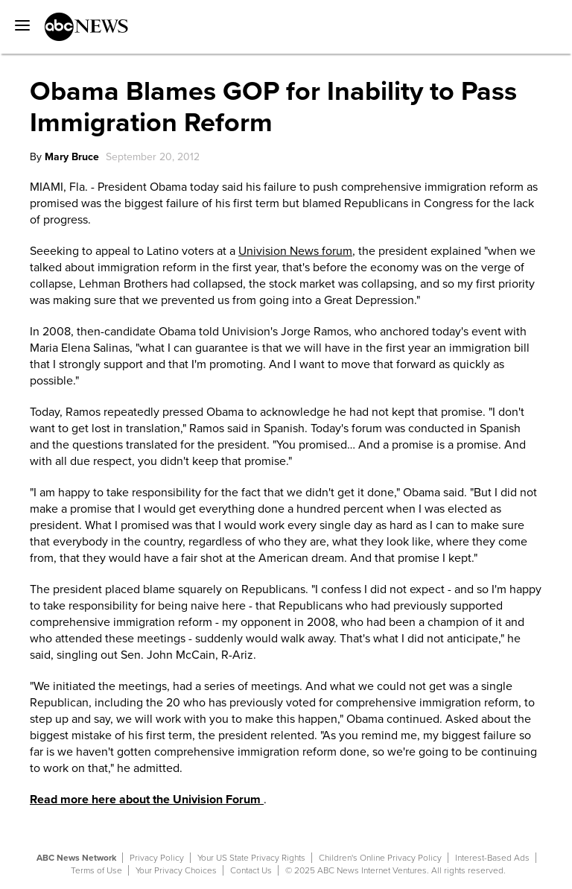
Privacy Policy (157, 857)
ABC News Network (76, 857)
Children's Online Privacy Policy (380, 857)
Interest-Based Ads (492, 857)
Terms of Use (96, 870)
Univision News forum (295, 251)
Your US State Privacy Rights (251, 857)
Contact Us (251, 870)
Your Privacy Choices (176, 870)
